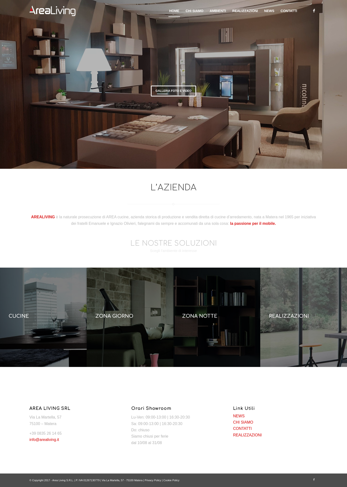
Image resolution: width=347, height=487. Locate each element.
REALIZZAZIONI (247, 435)
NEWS (239, 416)
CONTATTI (242, 428)
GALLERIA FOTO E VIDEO (173, 91)
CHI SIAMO (243, 422)
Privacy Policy (153, 480)
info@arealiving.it (44, 440)
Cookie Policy (171, 480)
